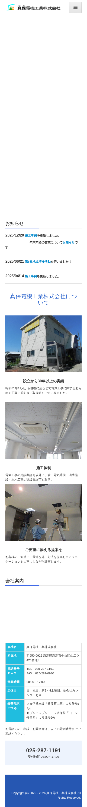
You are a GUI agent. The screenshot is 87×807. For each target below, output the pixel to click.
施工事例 (31, 235)
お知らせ (69, 242)
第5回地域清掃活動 (38, 261)
